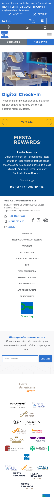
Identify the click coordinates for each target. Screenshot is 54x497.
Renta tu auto (27, 296)
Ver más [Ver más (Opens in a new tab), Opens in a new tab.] (27, 180)
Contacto (13, 42)
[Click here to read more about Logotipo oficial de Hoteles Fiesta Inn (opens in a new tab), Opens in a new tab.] (14, 448)
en (9, 21)
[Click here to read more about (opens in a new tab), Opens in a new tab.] (19, 476)
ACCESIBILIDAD (27, 252)
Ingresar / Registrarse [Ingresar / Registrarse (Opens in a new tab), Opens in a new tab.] (27, 187)
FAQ (27, 265)
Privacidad (27, 246)
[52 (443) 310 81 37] (14, 221)
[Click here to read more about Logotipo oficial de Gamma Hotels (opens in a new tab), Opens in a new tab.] (39, 448)
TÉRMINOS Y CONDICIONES (27, 259)
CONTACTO (27, 234)
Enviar (45, 359)
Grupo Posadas (27, 284)
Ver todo (27, 122)
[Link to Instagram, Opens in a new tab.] (38, 220)
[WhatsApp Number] (27, 27)
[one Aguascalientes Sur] (5, 34)
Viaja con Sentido (27, 271)
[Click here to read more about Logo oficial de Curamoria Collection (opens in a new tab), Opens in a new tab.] (27, 422)
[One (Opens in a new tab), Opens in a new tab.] (32, 21)
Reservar (40, 42)
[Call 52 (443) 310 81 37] (45, 27)
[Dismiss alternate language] (40, 14)
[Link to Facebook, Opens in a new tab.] (33, 220)
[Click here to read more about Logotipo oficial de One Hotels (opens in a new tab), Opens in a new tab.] (27, 457)
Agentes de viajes (27, 277)
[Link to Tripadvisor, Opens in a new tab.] (45, 220)
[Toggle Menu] (49, 35)
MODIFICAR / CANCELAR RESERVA (27, 240)
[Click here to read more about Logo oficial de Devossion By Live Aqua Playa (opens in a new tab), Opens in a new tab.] (17, 405)
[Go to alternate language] (15, 14)
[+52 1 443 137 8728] (14, 216)
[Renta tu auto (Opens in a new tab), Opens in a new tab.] (9, 27)
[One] (42, 21)
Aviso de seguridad (27, 290)
